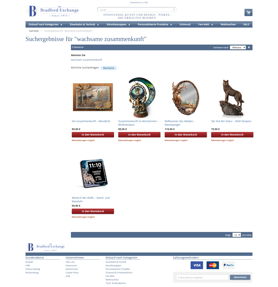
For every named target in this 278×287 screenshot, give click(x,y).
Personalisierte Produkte (118, 269)
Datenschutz (72, 269)
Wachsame (108, 68)
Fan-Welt (110, 276)
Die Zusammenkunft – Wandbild (91, 121)
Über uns (70, 261)
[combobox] (137, 9)
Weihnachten (112, 279)
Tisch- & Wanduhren (116, 283)
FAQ (146, 3)
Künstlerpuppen (113, 265)
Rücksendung (32, 272)
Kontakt (29, 261)
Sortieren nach (221, 47)
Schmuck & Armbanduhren (119, 272)
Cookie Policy (72, 272)
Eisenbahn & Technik (116, 261)
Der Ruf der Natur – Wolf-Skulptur (231, 121)
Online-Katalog (33, 269)
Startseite (34, 30)
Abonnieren (240, 277)
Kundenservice (136, 3)
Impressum (71, 265)
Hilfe (28, 265)
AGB (68, 276)
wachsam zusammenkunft (86, 59)
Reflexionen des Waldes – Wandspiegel (180, 122)
